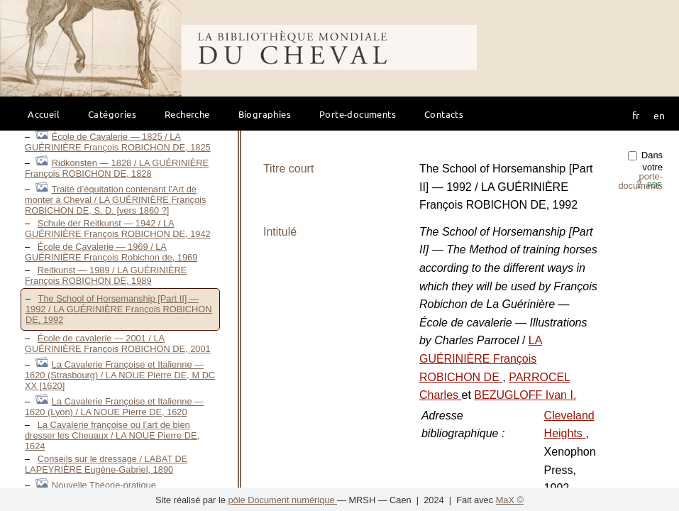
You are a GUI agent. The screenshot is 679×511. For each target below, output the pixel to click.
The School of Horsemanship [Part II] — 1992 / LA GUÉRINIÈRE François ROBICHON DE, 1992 (118, 309)
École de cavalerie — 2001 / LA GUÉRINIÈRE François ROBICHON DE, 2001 (118, 343)
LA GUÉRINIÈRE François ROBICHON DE (480, 358)
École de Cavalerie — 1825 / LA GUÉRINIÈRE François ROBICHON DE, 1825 (118, 142)
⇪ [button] (647, 184)
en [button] (659, 115)
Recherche (187, 114)
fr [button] (635, 115)
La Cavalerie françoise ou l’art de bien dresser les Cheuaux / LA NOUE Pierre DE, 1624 (112, 435)
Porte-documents (357, 114)
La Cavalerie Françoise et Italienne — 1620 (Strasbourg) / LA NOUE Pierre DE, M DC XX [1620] (120, 375)
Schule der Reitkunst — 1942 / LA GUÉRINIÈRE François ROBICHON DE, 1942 (118, 228)
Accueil (44, 114)
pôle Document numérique (282, 500)
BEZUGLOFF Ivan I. (525, 395)
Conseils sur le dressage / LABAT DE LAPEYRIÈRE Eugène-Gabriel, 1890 (106, 464)
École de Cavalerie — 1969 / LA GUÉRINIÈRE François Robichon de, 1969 (111, 252)
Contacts (443, 114)
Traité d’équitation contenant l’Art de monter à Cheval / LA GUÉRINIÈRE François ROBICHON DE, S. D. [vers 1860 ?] (115, 200)
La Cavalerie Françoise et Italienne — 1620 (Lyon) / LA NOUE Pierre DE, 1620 (114, 406)
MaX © (510, 500)
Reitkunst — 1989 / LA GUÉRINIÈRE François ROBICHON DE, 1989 (106, 275)
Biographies (264, 114)
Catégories (112, 114)
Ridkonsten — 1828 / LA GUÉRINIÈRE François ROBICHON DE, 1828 (117, 168)
